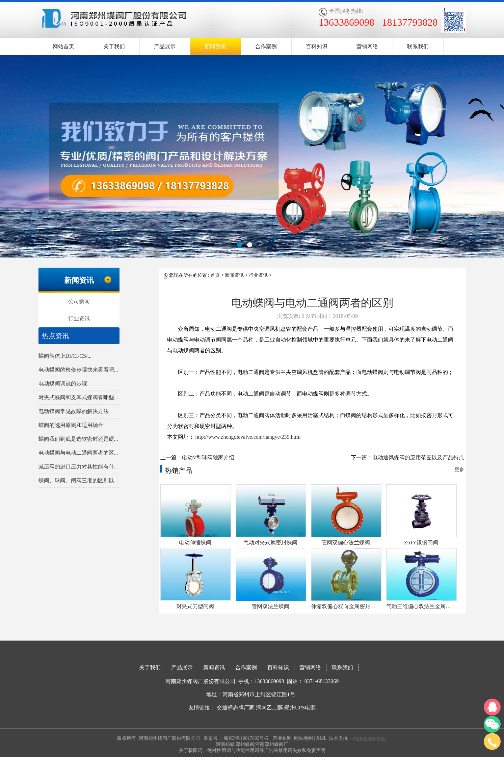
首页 (215, 275)
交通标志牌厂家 (236, 707)
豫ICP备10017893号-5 (246, 738)
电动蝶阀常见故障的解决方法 (73, 411)
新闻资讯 (215, 46)
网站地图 (303, 738)
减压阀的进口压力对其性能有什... (78, 466)
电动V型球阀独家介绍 (208, 457)
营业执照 (282, 738)
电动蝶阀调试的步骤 (62, 383)
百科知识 (316, 46)
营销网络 (367, 46)
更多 (459, 469)
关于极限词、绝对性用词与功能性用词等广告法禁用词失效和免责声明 (252, 750)
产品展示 (165, 46)
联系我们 (418, 46)
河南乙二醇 (269, 707)
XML (321, 738)
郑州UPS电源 (300, 707)
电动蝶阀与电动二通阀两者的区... (78, 453)
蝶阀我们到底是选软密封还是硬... (78, 439)
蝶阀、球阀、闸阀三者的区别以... (78, 480)
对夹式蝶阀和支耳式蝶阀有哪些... (78, 397)
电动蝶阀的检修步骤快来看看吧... (78, 370)
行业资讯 (79, 318)
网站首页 (63, 46)
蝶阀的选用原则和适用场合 (70, 425)
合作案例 (266, 46)
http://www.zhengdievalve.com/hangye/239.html (247, 437)
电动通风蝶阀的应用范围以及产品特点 (418, 457)
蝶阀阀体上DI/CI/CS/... (65, 356)
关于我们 (114, 46)
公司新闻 (79, 301)
